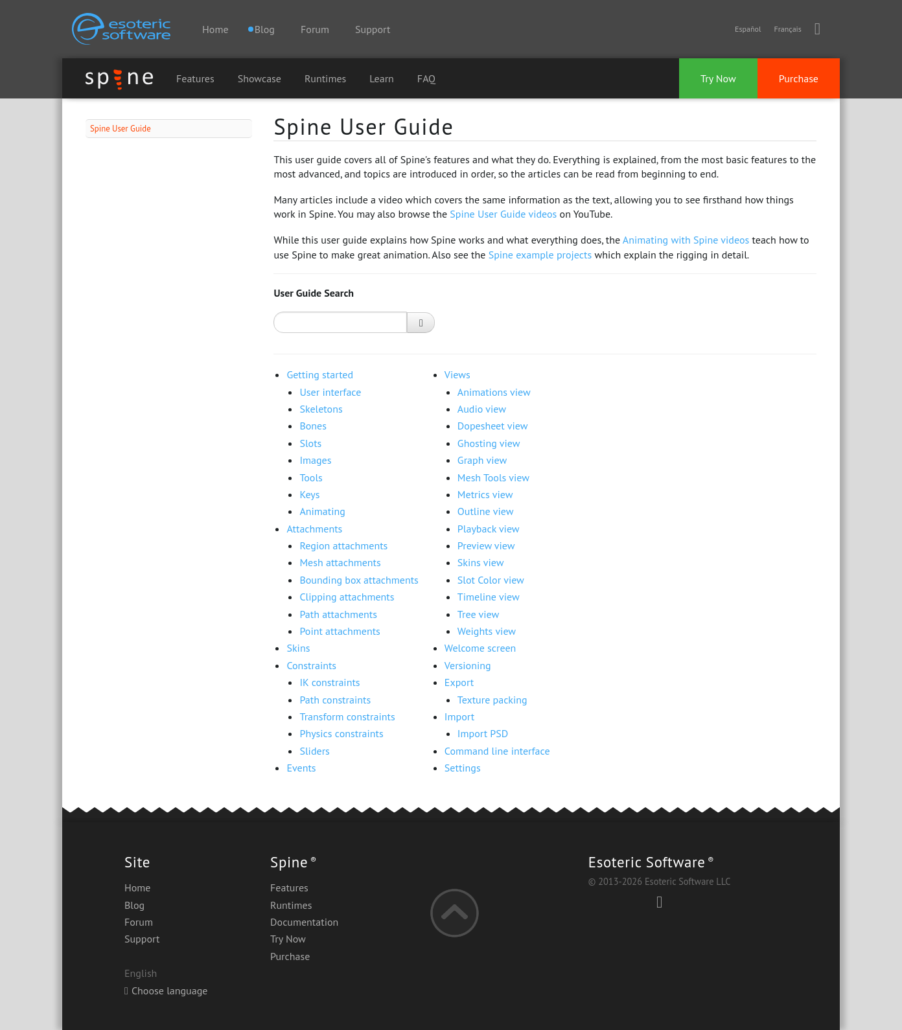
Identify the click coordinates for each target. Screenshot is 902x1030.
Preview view (486, 545)
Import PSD (482, 733)
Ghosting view (488, 443)
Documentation (304, 921)
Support (372, 29)
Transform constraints (347, 716)
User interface (330, 391)
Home (215, 29)
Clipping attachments (346, 596)
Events (301, 767)
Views (457, 374)
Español (748, 29)
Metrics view (485, 494)
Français (787, 29)
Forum (315, 29)
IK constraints (329, 682)
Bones (313, 425)
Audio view (481, 408)
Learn (381, 78)
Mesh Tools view (493, 477)
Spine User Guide (120, 128)
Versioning (468, 665)
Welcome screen (480, 647)
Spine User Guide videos (503, 213)
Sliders (314, 750)
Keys (309, 494)
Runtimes (325, 78)
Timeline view (488, 596)
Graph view (482, 459)
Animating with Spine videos (686, 239)
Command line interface (497, 750)
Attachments (314, 528)
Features (195, 78)
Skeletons (320, 408)
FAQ (426, 78)
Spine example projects (540, 254)
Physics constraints (341, 733)
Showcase (259, 78)
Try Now (718, 78)
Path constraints (335, 699)
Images (315, 459)
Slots (310, 443)
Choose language (165, 990)
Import (459, 716)
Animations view (494, 391)
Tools (310, 477)
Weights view (486, 630)
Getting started (319, 374)
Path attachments (338, 614)
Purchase (798, 78)
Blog (134, 904)
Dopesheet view (492, 425)
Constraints (311, 665)
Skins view (480, 562)
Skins (298, 647)
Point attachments (339, 630)
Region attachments (343, 545)
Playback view (488, 528)
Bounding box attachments (358, 579)
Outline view (485, 511)
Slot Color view (490, 579)
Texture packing (492, 699)
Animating (322, 511)
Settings (463, 767)
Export (459, 682)
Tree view (478, 614)
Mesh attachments (339, 562)
